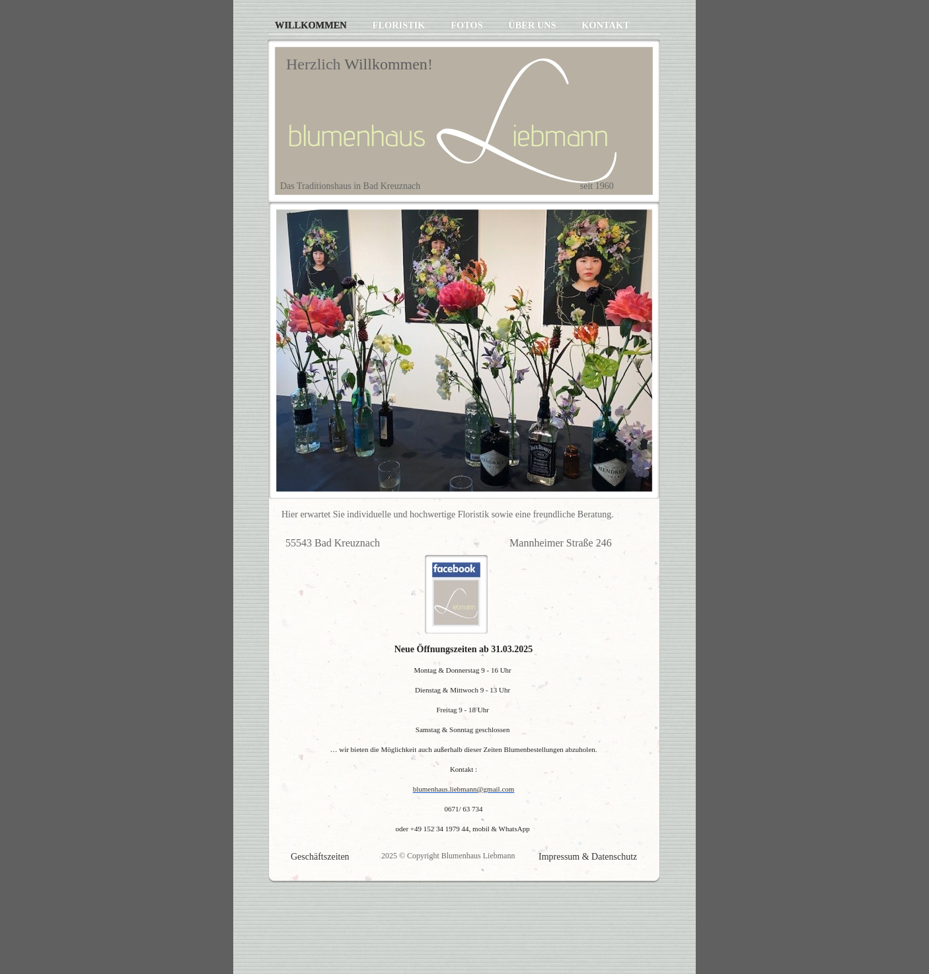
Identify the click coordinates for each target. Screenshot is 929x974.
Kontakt (605, 25)
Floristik (399, 25)
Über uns (533, 25)
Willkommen (312, 25)
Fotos (468, 25)
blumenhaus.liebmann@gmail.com (464, 789)
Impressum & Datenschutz (588, 857)
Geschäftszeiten (320, 857)
